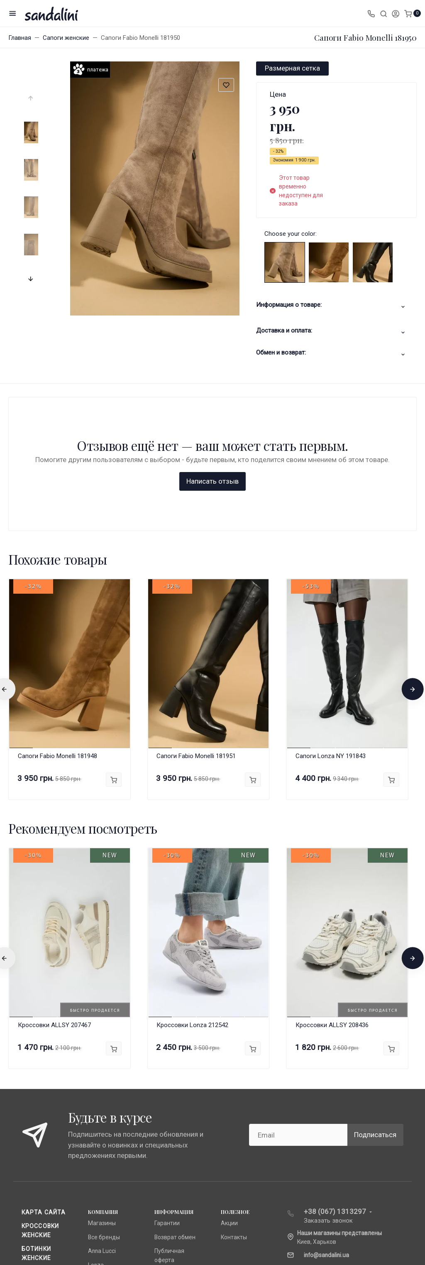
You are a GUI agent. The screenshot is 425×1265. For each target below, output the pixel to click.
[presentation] (31, 98)
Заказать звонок (328, 1086)
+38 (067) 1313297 (335, 1077)
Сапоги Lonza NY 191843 (331, 622)
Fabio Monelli (105, 1144)
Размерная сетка (292, 68)
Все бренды (104, 1103)
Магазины (102, 1089)
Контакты (234, 1103)
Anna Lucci (102, 1117)
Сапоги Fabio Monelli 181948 (57, 622)
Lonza (96, 1131)
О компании (170, 1139)
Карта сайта (44, 1078)
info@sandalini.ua (326, 1121)
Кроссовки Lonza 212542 (192, 891)
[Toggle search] (383, 13)
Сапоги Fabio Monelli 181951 (196, 622)
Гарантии (167, 1089)
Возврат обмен (174, 1103)
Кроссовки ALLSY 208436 (332, 891)
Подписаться (375, 1000)
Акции (229, 1089)
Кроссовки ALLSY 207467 (54, 891)
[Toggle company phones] (371, 13)
